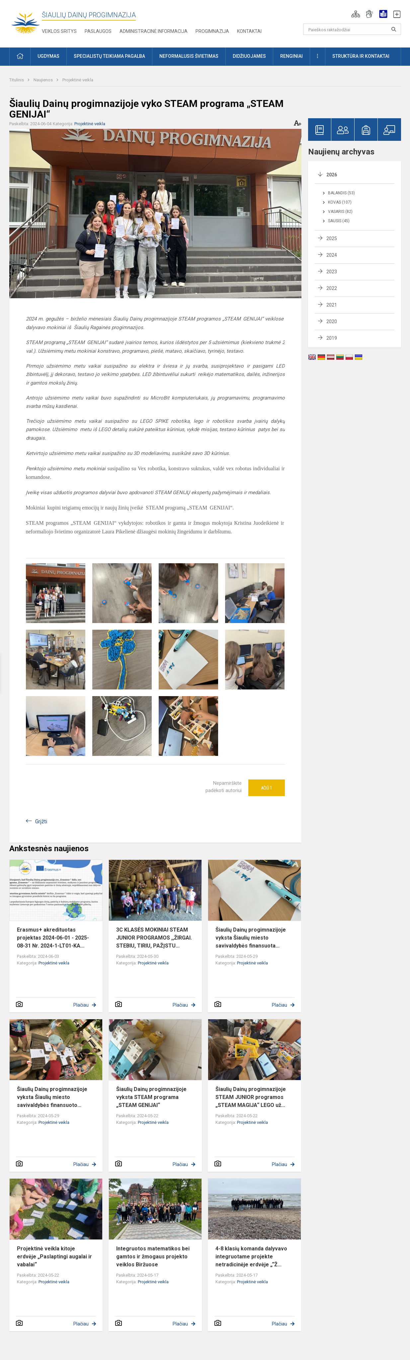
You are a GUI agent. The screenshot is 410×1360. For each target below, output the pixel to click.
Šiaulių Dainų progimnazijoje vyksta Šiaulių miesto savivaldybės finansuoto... (52, 1097)
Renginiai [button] (291, 56)
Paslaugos (98, 31)
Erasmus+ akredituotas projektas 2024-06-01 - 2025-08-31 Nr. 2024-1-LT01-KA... (53, 938)
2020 (331, 321)
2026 (331, 174)
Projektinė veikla (77, 79)
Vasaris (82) (340, 211)
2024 (331, 255)
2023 (331, 271)
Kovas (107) (340, 202)
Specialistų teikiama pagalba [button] (109, 56)
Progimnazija (212, 31)
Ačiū (266, 787)
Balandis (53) (341, 193)
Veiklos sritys (59, 31)
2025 (331, 238)
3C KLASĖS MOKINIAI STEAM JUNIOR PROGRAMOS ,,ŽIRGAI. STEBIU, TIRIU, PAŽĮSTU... (154, 938)
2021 (331, 305)
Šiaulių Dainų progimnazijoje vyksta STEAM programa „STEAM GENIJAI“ (151, 1097)
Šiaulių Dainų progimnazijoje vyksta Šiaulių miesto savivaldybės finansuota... (250, 938)
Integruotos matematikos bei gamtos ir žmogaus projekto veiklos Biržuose (153, 1256)
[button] (355, 14)
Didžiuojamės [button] (249, 56)
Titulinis (17, 79)
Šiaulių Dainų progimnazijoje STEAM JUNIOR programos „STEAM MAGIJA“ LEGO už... (250, 1097)
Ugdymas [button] (48, 56)
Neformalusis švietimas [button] (188, 56)
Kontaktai (249, 31)
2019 (331, 338)
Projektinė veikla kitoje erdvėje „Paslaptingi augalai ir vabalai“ (54, 1256)
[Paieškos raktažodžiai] (352, 29)
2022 (331, 288)
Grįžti (41, 821)
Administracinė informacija (154, 31)
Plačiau (81, 1005)
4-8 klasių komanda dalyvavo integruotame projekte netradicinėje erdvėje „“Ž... (251, 1256)
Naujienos (44, 79)
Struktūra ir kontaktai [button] (360, 56)
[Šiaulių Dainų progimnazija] (25, 22)
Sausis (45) (339, 221)
